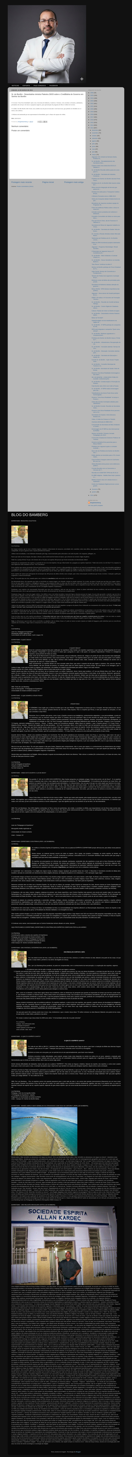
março (94, 154)
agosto (94, 141)
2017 (92, 117)
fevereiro (95, 489)
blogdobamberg (95, 502)
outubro (94, 135)
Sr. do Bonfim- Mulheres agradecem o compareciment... (103, 334)
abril (93, 152)
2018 (92, 114)
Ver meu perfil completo (95, 505)
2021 (92, 106)
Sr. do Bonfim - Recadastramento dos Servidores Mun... (103, 162)
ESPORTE (26, 85)
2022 (92, 103)
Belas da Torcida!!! (97, 318)
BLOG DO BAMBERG (29, 515)
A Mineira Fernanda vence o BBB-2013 (104, 196)
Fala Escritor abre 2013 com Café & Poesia (105, 386)
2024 (92, 98)
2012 (92, 495)
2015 (92, 122)
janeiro (94, 492)
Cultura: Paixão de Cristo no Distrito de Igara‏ (105, 311)
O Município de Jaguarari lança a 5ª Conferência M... (103, 252)
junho (94, 146)
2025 (92, 95)
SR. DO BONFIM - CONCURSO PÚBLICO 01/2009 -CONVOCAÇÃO (105, 378)
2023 (92, 101)
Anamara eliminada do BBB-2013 (102, 422)
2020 (92, 109)
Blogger (78, 1452)
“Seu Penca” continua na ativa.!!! (102, 264)
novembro (95, 133)
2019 (92, 111)
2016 (92, 119)
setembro (95, 138)
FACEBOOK (53, 85)
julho (93, 144)
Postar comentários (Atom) (25, 186)
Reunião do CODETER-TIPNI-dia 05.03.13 (105, 472)
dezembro (95, 130)
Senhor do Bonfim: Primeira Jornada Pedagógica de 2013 (103, 434)
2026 (92, 92)
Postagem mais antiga (74, 182)
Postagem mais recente (21, 182)
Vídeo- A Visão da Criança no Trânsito (103, 419)
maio (93, 149)
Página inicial (48, 182)
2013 (92, 128)
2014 (92, 125)
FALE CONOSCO (40, 85)
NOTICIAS (15, 85)
